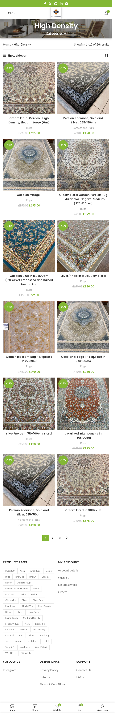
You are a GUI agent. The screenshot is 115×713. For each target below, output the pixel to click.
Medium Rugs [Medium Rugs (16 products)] (12, 623)
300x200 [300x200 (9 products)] (9, 570)
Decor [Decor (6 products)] (8, 582)
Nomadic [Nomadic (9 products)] (40, 623)
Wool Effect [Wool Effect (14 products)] (41, 647)
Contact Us (83, 670)
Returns (45, 677)
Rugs (29, 127)
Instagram (9, 670)
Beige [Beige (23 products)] (49, 570)
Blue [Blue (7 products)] (7, 576)
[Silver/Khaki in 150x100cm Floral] (83, 246)
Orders (62, 592)
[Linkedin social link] (61, 3)
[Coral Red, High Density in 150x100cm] (83, 404)
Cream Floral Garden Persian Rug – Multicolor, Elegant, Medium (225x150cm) (83, 199)
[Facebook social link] (45, 3)
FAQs (80, 677)
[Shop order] (106, 55)
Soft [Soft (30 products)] (7, 641)
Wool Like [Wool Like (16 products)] (27, 653)
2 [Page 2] (52, 537)
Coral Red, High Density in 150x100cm (83, 435)
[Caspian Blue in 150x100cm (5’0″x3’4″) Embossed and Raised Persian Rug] (29, 246)
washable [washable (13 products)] (25, 647)
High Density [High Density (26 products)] (44, 606)
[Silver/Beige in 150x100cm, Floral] (29, 404)
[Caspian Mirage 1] (29, 165)
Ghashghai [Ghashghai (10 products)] (10, 600)
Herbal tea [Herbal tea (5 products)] (27, 606)
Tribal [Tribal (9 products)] (46, 641)
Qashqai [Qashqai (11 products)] (9, 635)
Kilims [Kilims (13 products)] (19, 612)
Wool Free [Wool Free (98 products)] (10, 653)
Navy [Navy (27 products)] (27, 623)
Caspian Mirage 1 (29, 195)
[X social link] (50, 3)
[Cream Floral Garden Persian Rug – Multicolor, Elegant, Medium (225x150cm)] (83, 165)
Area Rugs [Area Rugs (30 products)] (35, 570)
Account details (68, 570)
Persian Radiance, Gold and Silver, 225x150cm (83, 120)
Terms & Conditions (52, 684)
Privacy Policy (49, 670)
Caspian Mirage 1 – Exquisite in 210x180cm (83, 358)
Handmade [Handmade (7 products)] (11, 606)
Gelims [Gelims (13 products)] (35, 594)
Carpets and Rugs (83, 127)
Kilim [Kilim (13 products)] (8, 612)
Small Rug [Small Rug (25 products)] (44, 635)
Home (7, 44)
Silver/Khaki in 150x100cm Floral (83, 276)
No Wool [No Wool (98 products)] (9, 629)
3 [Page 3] (59, 537)
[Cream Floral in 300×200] (83, 480)
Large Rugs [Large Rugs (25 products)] (33, 612)
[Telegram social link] (66, 3)
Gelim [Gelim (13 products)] (23, 594)
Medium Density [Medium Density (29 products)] (31, 617)
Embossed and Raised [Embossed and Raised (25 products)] (16, 588)
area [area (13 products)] (22, 570)
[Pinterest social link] (56, 3)
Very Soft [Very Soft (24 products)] (9, 647)
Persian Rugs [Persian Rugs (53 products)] (39, 629)
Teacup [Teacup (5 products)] (18, 641)
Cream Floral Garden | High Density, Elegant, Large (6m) (29, 120)
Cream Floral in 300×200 (83, 510)
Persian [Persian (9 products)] (23, 629)
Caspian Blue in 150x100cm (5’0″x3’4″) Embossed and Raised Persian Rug (29, 280)
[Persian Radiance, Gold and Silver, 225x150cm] (83, 88)
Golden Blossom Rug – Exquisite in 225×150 (29, 358)
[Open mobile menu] (9, 13)
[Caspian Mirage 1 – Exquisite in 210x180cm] (83, 327)
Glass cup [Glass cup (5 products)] (38, 600)
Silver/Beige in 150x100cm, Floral (29, 433)
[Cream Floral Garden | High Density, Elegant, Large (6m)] (29, 88)
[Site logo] (56, 12)
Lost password (67, 584)
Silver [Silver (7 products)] (31, 635)
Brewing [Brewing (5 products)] (19, 576)
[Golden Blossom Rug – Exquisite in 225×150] (29, 327)
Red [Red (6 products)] (21, 635)
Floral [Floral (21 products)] (36, 588)
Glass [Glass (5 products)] (24, 600)
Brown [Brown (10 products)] (32, 576)
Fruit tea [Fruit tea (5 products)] (9, 594)
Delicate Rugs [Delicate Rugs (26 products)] (24, 582)
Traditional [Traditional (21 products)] (32, 641)
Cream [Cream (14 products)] (45, 576)
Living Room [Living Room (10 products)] (11, 617)
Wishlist (63, 577)
